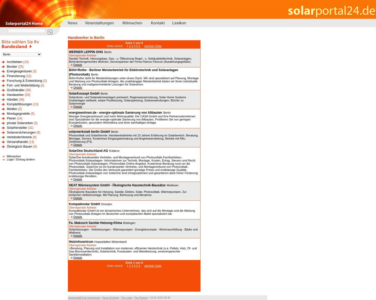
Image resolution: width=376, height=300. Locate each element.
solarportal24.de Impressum (84, 297)
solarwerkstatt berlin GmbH (89, 132)
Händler (12, 99)
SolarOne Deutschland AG (88, 151)
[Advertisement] (134, 282)
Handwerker (15, 95)
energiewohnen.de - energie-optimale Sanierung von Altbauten (115, 112)
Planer (11, 118)
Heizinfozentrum (81, 242)
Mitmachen (14, 156)
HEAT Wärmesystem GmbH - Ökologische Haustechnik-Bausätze (117, 185)
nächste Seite (153, 46)
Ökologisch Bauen (19, 146)
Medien (12, 109)
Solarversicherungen (21, 132)
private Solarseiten (20, 123)
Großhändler (15, 90)
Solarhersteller (17, 128)
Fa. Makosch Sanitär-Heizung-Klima (95, 223)
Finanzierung (16, 76)
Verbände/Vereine (19, 137)
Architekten (14, 62)
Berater (12, 66)
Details (76, 64)
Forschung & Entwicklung (24, 81)
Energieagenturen (19, 71)
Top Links (126, 297)
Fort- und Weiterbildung (23, 85)
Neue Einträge (110, 297)
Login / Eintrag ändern (21, 159)
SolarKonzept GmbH (84, 93)
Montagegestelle (18, 114)
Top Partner (141, 297)
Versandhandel (17, 142)
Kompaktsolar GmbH (84, 204)
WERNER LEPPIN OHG (86, 52)
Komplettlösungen (19, 104)
